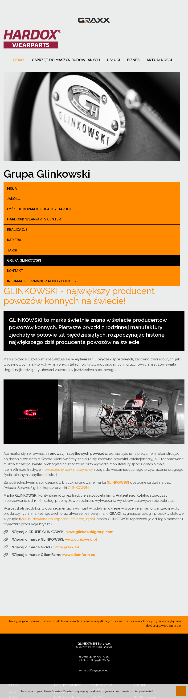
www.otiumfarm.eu (78, 555)
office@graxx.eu (99, 670)
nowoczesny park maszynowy (67, 469)
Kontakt (15, 271)
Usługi (113, 60)
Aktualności (159, 60)
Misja (12, 189)
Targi (12, 250)
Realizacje (17, 230)
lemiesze (76, 519)
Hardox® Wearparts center (34, 219)
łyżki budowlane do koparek (44, 519)
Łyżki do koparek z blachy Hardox (39, 209)
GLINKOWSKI (78, 488)
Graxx (19, 60)
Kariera (14, 240)
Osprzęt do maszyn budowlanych (66, 60)
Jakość (13, 199)
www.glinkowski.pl (81, 540)
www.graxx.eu (67, 547)
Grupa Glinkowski (24, 261)
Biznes (133, 60)
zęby (90, 519)
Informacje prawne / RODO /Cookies (41, 281)
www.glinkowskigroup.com (89, 532)
